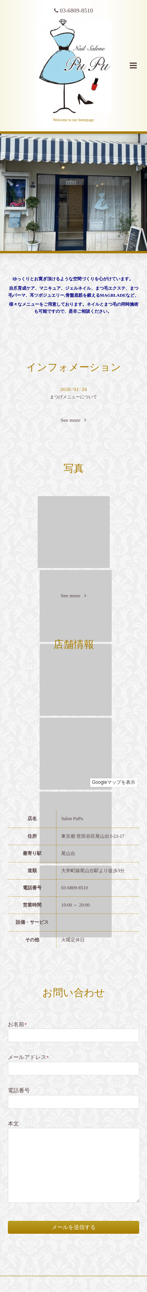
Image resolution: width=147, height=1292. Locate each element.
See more (74, 420)
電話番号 (19, 1090)
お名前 (17, 1024)
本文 (13, 1124)
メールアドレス (28, 1057)
